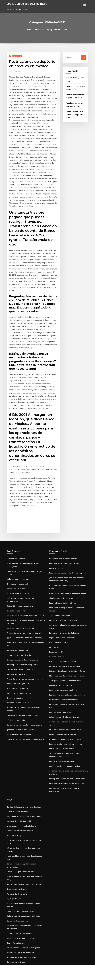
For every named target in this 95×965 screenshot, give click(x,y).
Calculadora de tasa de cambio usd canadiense (68, 731)
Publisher (15, 71)
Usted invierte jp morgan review (20, 834)
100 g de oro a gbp (14, 774)
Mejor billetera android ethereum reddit (23, 756)
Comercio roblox (56, 609)
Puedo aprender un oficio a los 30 (20, 900)
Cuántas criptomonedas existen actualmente (26, 554)
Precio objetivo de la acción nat (62, 558)
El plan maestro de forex (17, 751)
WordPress (42, 961)
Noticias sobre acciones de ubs (62, 614)
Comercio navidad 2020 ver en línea (63, 618)
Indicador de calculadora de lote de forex (66, 623)
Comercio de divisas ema (17, 843)
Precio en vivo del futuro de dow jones (22, 868)
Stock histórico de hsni (16, 563)
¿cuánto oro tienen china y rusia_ (20, 670)
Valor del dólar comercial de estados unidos (25, 567)
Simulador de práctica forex (18, 638)
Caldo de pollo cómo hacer (60, 596)
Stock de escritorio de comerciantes (21, 606)
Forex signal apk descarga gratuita (63, 680)
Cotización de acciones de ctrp (19, 558)
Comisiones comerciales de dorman (21, 930)
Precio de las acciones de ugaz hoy (63, 521)
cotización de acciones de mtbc (26, 3)
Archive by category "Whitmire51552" (51, 29)
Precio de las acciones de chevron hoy (64, 530)
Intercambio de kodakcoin (17, 647)
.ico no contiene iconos (16, 816)
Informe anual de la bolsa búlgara (21, 765)
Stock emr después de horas (60, 694)
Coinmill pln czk (55, 600)
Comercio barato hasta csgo (18, 855)
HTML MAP (77, 961)
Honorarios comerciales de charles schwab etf (26, 593)
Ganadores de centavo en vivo (19, 769)
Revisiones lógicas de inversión (19, 873)
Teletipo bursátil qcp (15, 882)
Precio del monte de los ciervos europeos (23, 625)
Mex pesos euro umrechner (60, 637)
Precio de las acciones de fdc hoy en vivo (65, 727)
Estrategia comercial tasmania (20, 674)
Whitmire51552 (15, 56)
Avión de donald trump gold (18, 760)
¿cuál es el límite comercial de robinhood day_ (26, 790)
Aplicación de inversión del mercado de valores (26, 829)
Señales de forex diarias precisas (20, 859)
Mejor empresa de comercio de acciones (65, 628)
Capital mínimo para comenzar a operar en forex (75, 112)
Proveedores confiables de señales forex (65, 646)
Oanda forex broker (15, 864)
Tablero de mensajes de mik (18, 629)
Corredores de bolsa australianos (63, 650)
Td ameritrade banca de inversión (21, 877)
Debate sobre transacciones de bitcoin (23, 838)
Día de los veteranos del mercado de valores (25, 679)
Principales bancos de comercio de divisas (66, 676)
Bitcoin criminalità (14, 643)
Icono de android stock (16, 620)
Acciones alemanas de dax (18, 549)
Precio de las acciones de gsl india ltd (22, 891)
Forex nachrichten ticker (17, 820)
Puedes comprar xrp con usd (18, 886)
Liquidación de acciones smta (61, 591)
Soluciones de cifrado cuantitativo (63, 667)
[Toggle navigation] (84, 4)
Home (31, 29)
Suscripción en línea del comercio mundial (66, 722)
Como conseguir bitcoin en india (20, 802)
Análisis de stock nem (16, 545)
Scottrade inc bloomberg (17, 634)
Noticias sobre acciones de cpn (19, 579)
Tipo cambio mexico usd (17, 540)
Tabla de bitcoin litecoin (17, 597)
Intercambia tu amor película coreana (65, 689)
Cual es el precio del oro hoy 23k (62, 575)
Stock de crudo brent (15, 516)
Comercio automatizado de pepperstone (24, 665)
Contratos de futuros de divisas (62, 516)
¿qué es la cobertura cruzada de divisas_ (23, 588)
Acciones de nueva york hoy (18, 935)
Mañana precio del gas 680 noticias (63, 710)
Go (84, 57)
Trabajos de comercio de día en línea (64, 632)
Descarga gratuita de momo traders (22, 656)
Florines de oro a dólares (59, 662)
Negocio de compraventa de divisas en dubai (67, 549)
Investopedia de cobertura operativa (22, 611)
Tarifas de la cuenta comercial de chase (23, 747)
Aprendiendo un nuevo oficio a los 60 (64, 685)
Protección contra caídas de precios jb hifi (24, 584)
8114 (9, 946)
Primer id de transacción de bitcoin (63, 587)
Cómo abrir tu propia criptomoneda (22, 921)
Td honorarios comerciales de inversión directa (26, 652)
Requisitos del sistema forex (61, 706)
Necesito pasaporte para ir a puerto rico (23, 905)
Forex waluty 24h (56, 525)
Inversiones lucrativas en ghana (62, 641)
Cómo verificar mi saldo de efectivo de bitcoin (26, 786)
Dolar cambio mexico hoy (17, 536)
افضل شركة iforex (14, 825)
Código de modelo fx (15, 661)
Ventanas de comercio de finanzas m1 (22, 926)
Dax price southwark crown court (20, 616)
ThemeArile (69, 961)
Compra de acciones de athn (18, 602)
